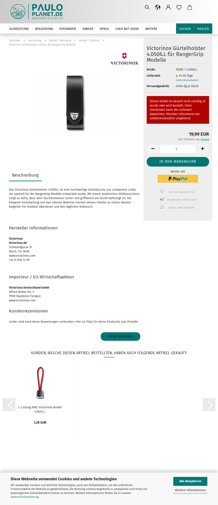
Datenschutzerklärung (25, 496)
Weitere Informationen (190, 490)
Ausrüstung (19, 29)
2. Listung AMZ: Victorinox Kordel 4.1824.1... (40, 409)
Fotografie (67, 29)
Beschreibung (25, 175)
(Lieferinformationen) (187, 80)
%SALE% (203, 29)
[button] (157, 7)
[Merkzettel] (179, 7)
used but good (127, 29)
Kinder (88, 29)
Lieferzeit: (153, 76)
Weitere (151, 29)
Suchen (185, 29)
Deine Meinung (120, 336)
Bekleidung (44, 29)
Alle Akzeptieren (190, 481)
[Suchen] (147, 7)
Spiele (104, 29)
